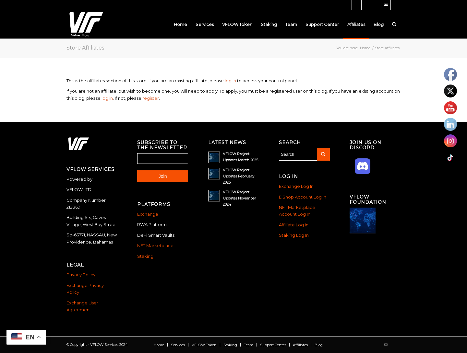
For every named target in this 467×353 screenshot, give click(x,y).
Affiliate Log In (293, 224)
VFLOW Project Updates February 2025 (238, 176)
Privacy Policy (80, 274)
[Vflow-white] (85, 24)
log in (230, 80)
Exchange (147, 214)
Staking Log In (294, 235)
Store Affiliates (85, 48)
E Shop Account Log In (302, 196)
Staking (145, 256)
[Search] (394, 24)
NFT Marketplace (155, 245)
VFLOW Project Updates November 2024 (239, 198)
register (150, 98)
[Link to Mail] (385, 5)
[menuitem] (180, 24)
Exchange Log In (296, 186)
